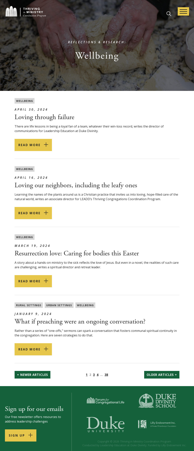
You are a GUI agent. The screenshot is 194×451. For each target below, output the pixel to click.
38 (106, 375)
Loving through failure (44, 117)
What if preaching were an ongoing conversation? (80, 321)
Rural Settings (28, 305)
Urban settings (59, 305)
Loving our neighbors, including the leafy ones (76, 185)
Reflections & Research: (97, 42)
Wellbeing (24, 101)
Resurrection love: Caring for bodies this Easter (77, 253)
